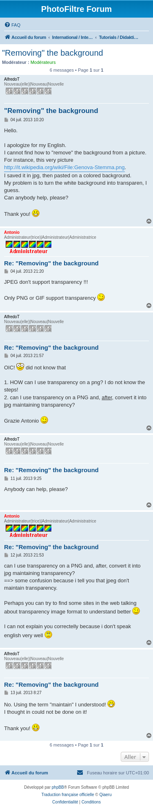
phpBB (58, 787)
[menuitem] (12, 25)
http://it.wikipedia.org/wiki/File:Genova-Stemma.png (64, 167)
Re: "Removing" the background (51, 263)
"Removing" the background (52, 52)
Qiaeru (105, 794)
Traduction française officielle (68, 794)
